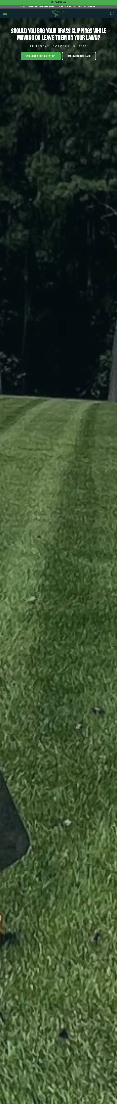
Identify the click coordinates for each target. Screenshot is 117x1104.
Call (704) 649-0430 (58, 2)
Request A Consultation (40, 56)
